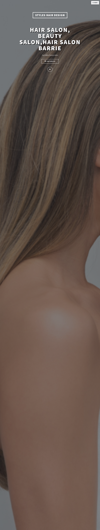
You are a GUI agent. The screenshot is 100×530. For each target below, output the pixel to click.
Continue (50, 69)
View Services (51, 61)
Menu (96, 2)
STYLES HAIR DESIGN (50, 15)
